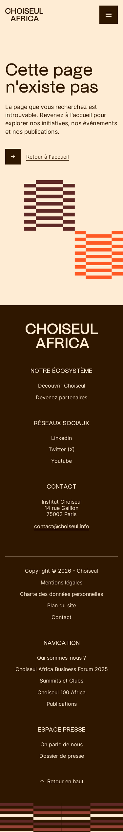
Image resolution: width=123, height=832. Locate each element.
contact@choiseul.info (61, 526)
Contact (61, 617)
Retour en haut (61, 781)
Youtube (61, 461)
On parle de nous (61, 744)
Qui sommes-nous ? (61, 657)
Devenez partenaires (61, 397)
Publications (62, 704)
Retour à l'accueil (37, 157)
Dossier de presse (61, 756)
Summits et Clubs (61, 680)
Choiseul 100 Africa (61, 692)
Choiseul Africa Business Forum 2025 (61, 669)
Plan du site (61, 605)
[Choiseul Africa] (24, 14)
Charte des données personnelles (61, 594)
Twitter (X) (62, 449)
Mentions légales (61, 582)
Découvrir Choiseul (61, 385)
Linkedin (61, 438)
